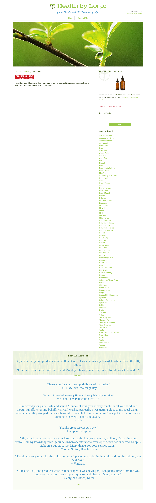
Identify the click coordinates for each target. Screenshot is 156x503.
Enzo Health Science (107, 168)
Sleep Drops (104, 288)
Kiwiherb (102, 196)
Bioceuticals (103, 146)
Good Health (104, 178)
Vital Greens (104, 342)
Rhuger (102, 275)
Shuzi (101, 283)
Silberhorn (103, 285)
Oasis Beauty (104, 245)
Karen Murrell (104, 193)
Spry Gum (103, 303)
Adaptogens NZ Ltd (106, 138)
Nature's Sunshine (106, 230)
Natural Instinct (105, 220)
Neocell (102, 233)
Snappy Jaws (104, 290)
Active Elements (105, 136)
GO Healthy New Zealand (109, 176)
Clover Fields (104, 153)
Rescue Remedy (105, 273)
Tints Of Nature (105, 325)
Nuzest (102, 243)
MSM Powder (104, 218)
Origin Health (104, 253)
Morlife (101, 213)
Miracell (102, 208)
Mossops (102, 215)
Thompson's (104, 320)
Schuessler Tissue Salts (108, 280)
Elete (101, 166)
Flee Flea (102, 173)
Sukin (101, 305)
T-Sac (101, 315)
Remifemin (103, 270)
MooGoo (102, 210)
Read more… (78, 376)
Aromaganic (103, 143)
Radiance (103, 260)
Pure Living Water (106, 258)
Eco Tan (102, 161)
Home (71, 18)
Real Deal (103, 263)
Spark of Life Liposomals (108, 295)
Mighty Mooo (104, 206)
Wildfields (103, 347)
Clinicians (103, 151)
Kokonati (102, 198)
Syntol (101, 310)
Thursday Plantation (107, 323)
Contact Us (83, 18)
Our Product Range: (24, 71)
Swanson (102, 308)
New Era (102, 235)
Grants (101, 181)
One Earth (103, 248)
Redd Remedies (105, 268)
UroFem (102, 338)
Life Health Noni (105, 201)
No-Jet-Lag (103, 238)
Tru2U (101, 330)
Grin (100, 186)
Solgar (101, 293)
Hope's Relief (104, 191)
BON (101, 148)
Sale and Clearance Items (111, 106)
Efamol (102, 163)
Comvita (102, 156)
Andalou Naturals (106, 141)
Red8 (101, 265)
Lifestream (103, 203)
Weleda (102, 345)
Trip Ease (103, 328)
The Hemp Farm (105, 318)
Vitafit (101, 340)
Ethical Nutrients (105, 171)
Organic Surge (104, 250)
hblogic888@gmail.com (134, 14)
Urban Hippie (104, 335)
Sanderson (103, 278)
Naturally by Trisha (106, 223)
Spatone (102, 298)
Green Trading (104, 183)
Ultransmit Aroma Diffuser (109, 333)
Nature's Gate (104, 225)
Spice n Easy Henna (107, 300)
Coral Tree (103, 158)
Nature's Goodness (106, 228)
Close (78, 484)
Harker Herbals (105, 188)
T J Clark (102, 313)
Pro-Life (102, 255)
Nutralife (102, 240)
